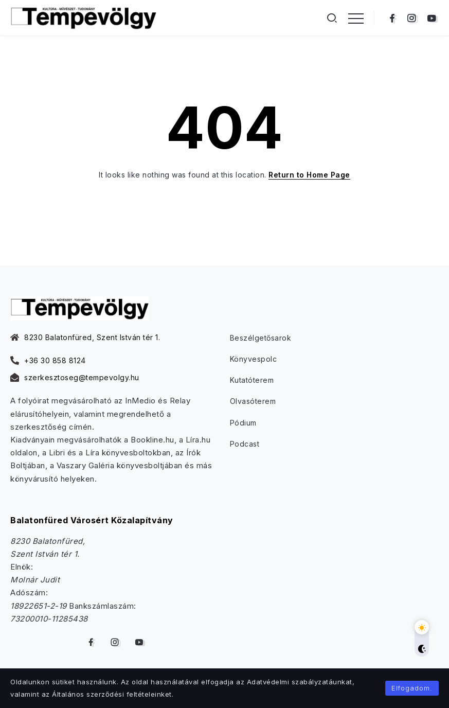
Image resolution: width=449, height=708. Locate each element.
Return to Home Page (309, 174)
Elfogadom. (412, 688)
